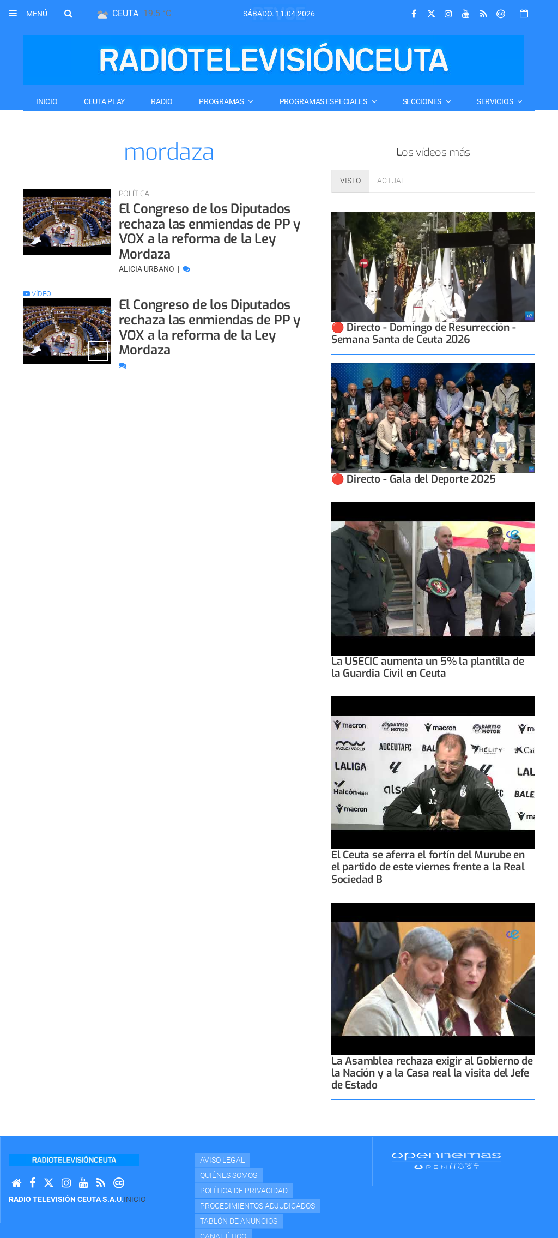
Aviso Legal (222, 1160)
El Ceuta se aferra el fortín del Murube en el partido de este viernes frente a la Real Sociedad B (428, 867)
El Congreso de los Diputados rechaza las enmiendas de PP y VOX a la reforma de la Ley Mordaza (209, 231)
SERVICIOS (495, 101)
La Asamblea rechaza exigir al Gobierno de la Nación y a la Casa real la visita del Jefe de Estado (432, 1073)
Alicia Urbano (147, 269)
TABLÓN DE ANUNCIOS (238, 1221)
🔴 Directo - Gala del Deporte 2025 (413, 479)
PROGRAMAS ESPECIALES (324, 101)
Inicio (46, 101)
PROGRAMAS (222, 101)
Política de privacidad (244, 1190)
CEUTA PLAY (104, 101)
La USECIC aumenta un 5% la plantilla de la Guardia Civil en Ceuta (427, 667)
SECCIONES (423, 101)
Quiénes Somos (228, 1175)
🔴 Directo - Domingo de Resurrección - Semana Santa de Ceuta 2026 (423, 333)
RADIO (162, 101)
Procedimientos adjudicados (257, 1205)
